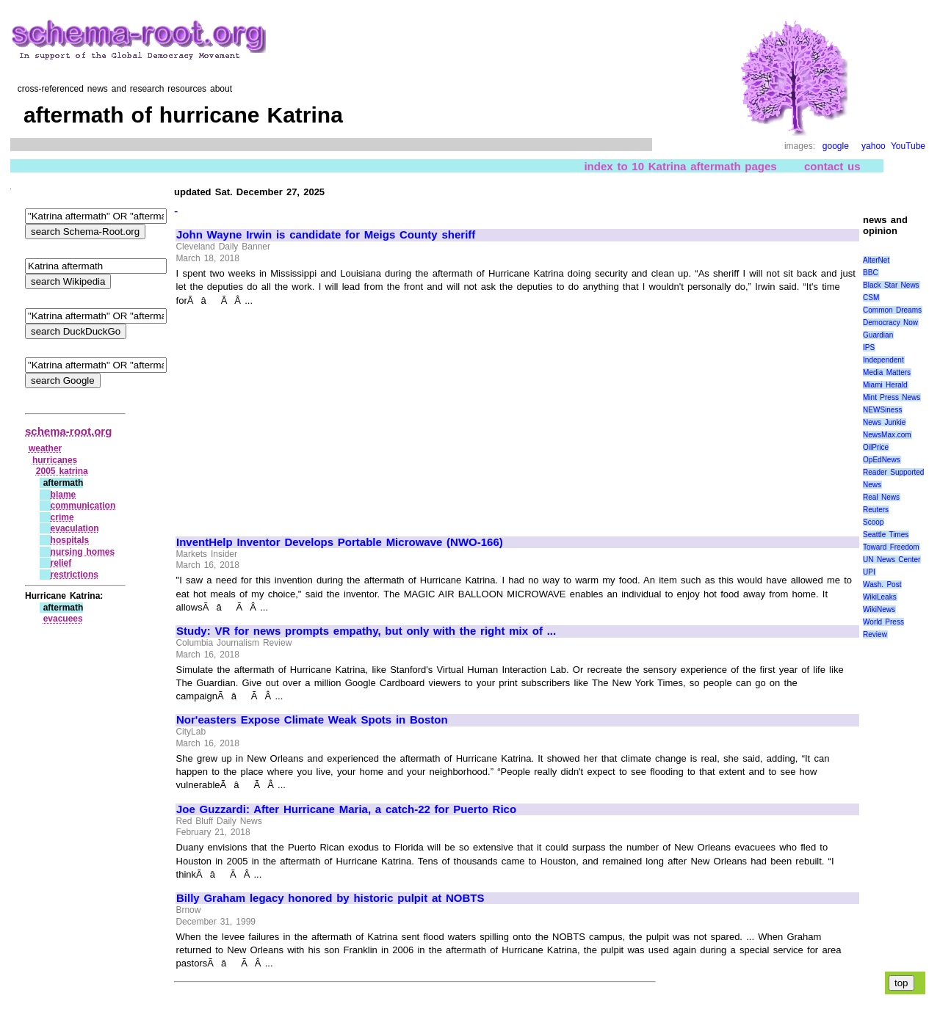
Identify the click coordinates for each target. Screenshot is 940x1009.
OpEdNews (881, 460)
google (835, 146)
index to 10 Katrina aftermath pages (680, 166)
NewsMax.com (887, 435)
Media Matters (887, 372)
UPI (869, 572)
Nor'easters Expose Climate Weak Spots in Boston (312, 720)
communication (83, 505)
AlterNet (876, 260)
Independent (883, 360)
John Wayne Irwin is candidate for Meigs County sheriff (325, 235)
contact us (832, 166)
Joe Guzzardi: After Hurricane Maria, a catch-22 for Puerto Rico (346, 809)
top (901, 982)
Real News (881, 497)
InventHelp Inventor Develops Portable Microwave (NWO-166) (339, 542)
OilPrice (876, 447)
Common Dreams (892, 310)
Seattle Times (885, 535)
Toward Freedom (891, 547)
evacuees (63, 618)
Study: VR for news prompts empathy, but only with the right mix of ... (366, 631)
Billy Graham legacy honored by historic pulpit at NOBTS (330, 898)
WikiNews (879, 609)
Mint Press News (891, 397)
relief (61, 563)
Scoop (873, 522)
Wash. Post (882, 584)
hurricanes (54, 460)
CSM (871, 298)
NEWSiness (882, 410)
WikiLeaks (880, 597)
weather (45, 448)
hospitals (70, 540)
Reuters (876, 510)
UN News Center (891, 560)
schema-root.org (68, 431)
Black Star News (891, 285)
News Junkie (884, 422)
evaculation (75, 528)
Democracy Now (890, 322)
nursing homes (83, 552)
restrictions (74, 574)
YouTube (908, 146)
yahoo (873, 146)
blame (63, 494)
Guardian (878, 335)
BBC (870, 273)
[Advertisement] (299, 414)
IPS (869, 347)
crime (62, 517)
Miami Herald (885, 385)
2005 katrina (62, 471)
